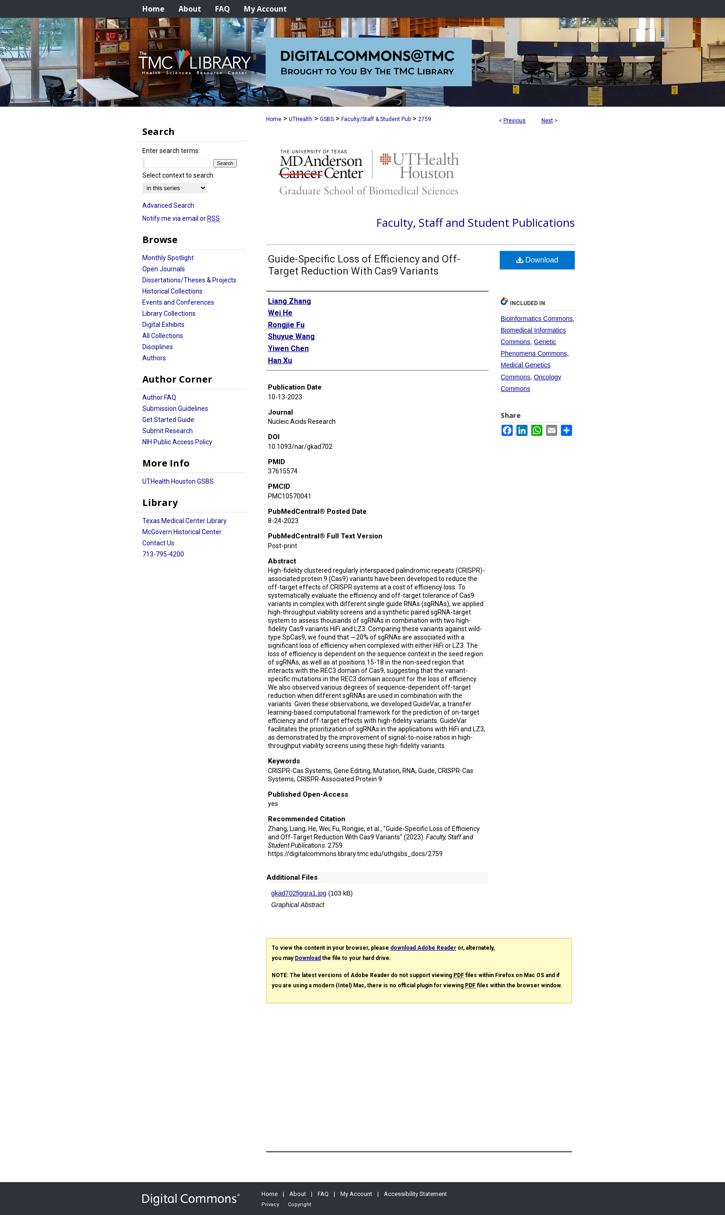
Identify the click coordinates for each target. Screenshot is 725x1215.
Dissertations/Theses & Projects (189, 280)
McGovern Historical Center (182, 532)
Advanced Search (168, 205)
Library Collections (169, 313)
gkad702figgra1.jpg (298, 893)
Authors (154, 358)
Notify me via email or (181, 218)
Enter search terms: (171, 150)
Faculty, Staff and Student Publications (475, 222)
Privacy (270, 1205)
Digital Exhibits (163, 324)
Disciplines (157, 347)
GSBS (327, 119)
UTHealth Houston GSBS (178, 481)
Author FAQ (159, 397)
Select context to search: (178, 175)
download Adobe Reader (423, 948)
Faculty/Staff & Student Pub (376, 119)
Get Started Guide (168, 419)
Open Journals (163, 269)
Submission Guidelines (175, 408)
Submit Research (167, 431)
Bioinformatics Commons (537, 318)
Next (547, 120)
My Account (356, 1193)
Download (537, 260)
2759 (424, 119)
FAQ (323, 1193)
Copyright (299, 1205)
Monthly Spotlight (168, 258)
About (297, 1193)
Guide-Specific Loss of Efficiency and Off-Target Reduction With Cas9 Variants (364, 265)
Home (273, 119)
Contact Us (158, 543)
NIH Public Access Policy (177, 442)
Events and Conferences (178, 302)
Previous (514, 120)
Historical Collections (172, 291)
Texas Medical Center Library (184, 520)
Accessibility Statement (415, 1193)
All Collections (162, 335)
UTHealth (300, 119)
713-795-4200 (163, 554)
